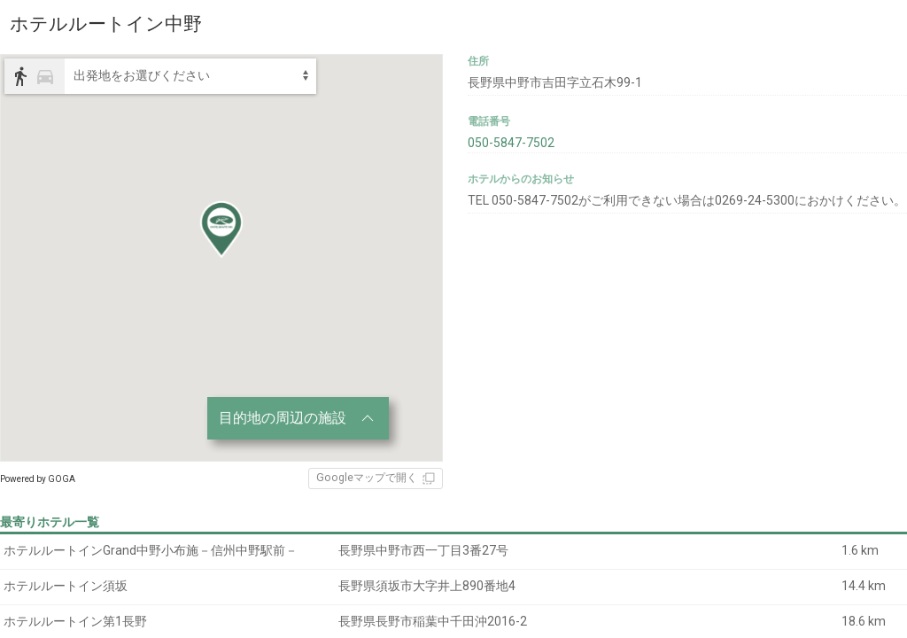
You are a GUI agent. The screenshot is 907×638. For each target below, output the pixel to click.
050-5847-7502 (511, 143)
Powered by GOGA (37, 479)
